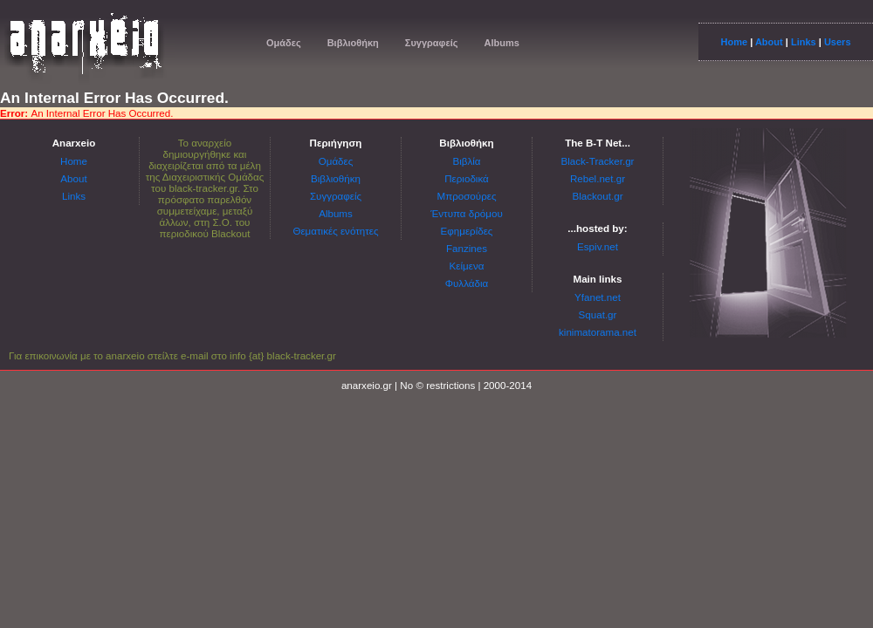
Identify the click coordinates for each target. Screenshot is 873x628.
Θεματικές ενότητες (335, 230)
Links (803, 42)
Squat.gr (598, 314)
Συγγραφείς (431, 43)
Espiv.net (597, 246)
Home (733, 42)
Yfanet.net (597, 297)
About (769, 42)
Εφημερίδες (467, 230)
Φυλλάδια (466, 283)
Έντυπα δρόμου (466, 213)
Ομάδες (283, 43)
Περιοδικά (466, 178)
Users (837, 42)
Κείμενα (467, 265)
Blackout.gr (598, 195)
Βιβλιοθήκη (353, 43)
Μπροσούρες (467, 195)
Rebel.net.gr (597, 178)
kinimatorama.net (597, 332)
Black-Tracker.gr (598, 161)
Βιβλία (466, 161)
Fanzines (466, 248)
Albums (501, 43)
